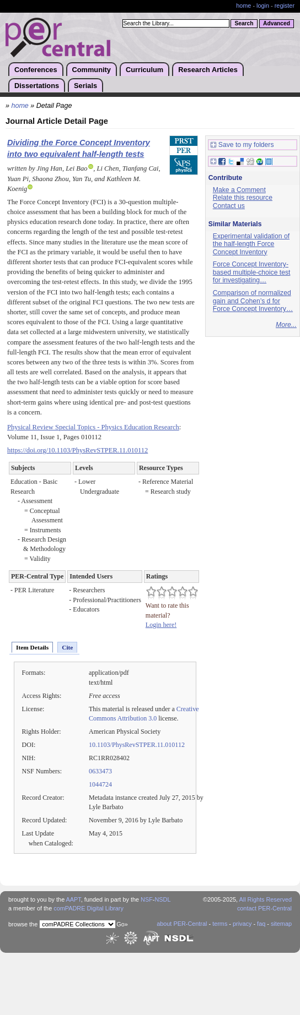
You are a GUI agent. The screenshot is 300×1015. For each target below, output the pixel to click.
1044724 (100, 784)
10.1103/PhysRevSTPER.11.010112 (137, 745)
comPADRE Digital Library (88, 908)
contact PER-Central (264, 908)
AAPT (73, 899)
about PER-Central (182, 923)
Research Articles (208, 70)
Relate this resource (242, 197)
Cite (67, 647)
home (243, 5)
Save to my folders (242, 145)
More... (286, 325)
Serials (85, 85)
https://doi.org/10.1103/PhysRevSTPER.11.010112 (77, 450)
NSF (147, 899)
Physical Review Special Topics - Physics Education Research (93, 427)
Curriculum (144, 70)
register (284, 5)
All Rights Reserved (265, 899)
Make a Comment (239, 190)
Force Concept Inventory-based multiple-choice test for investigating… (252, 272)
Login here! (161, 625)
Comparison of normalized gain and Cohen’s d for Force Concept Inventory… (253, 301)
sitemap (281, 923)
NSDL (162, 899)
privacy (242, 923)
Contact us (229, 206)
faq (261, 923)
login (262, 5)
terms (219, 923)
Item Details (32, 647)
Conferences (35, 70)
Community (91, 70)
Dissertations (36, 85)
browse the (23, 924)
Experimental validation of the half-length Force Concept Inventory (251, 244)
